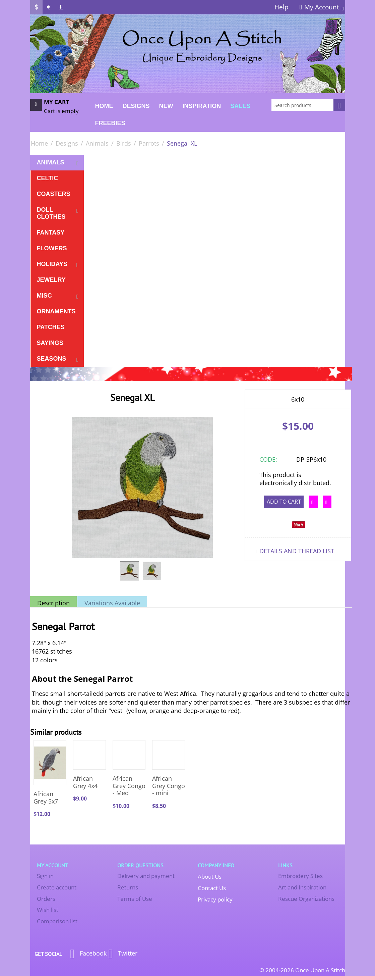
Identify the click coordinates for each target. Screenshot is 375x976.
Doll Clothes (51, 213)
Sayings (50, 343)
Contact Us (212, 888)
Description (53, 603)
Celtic (47, 178)
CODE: (268, 459)
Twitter (122, 953)
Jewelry (51, 279)
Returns (127, 887)
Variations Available (112, 603)
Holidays (52, 264)
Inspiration (202, 106)
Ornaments (56, 311)
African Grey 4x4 (85, 782)
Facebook (88, 953)
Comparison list (57, 921)
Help (281, 7)
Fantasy (51, 232)
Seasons (51, 358)
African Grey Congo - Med (129, 786)
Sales (240, 106)
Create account (56, 887)
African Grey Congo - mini (168, 786)
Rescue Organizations (306, 899)
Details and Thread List (296, 551)
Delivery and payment (146, 876)
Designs (136, 106)
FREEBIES (110, 123)
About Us (210, 876)
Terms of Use (134, 899)
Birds (123, 143)
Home (104, 106)
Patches (51, 327)
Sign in (45, 876)
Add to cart (284, 501)
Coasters (53, 194)
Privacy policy (215, 899)
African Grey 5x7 (46, 797)
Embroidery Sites (300, 876)
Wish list (47, 910)
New (166, 106)
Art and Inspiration (302, 887)
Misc (44, 295)
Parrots (149, 143)
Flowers (52, 248)
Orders (46, 899)
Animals (97, 143)
